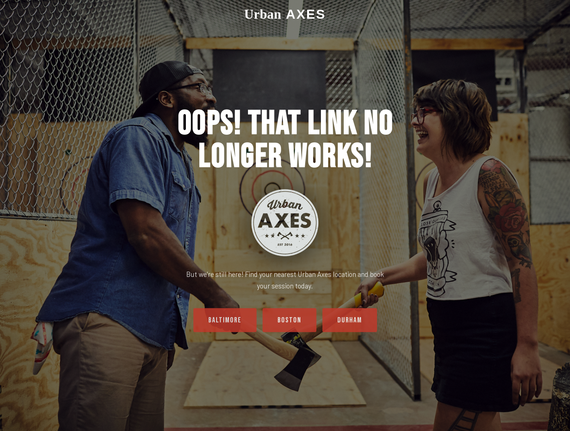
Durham (349, 322)
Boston (289, 322)
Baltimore (225, 322)
